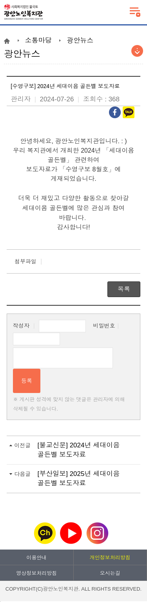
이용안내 (36, 558)
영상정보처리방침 (36, 573)
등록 (26, 381)
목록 (124, 289)
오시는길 (110, 573)
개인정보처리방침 (110, 558)
